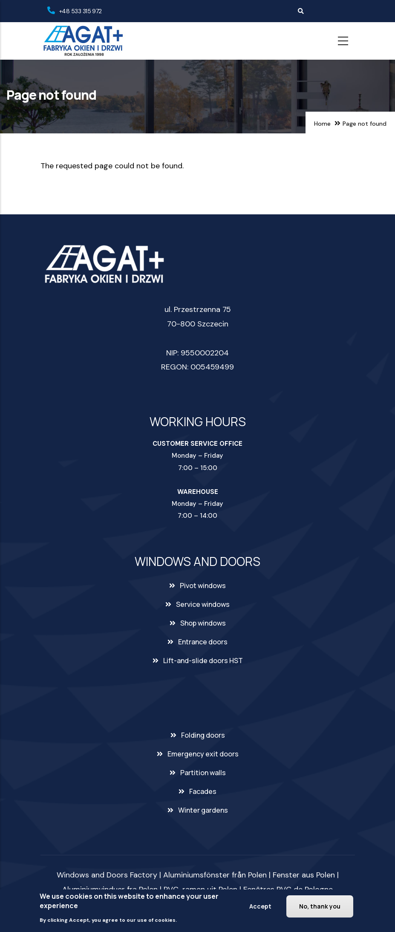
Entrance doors (203, 641)
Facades (202, 791)
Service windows (203, 604)
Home (322, 123)
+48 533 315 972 (80, 11)
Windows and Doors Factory (107, 875)
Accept (260, 906)
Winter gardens (203, 810)
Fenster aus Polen (304, 875)
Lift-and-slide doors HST (203, 660)
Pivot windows (203, 585)
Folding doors (203, 735)
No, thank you (319, 906)
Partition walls (203, 772)
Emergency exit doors (203, 754)
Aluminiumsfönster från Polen (215, 875)
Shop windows (203, 623)
